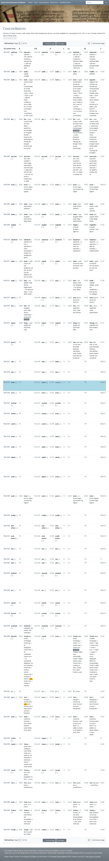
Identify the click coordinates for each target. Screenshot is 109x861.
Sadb (26, 72)
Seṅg (75, 323)
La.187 (70, 71)
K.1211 (52, 770)
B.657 (20, 770)
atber (30, 728)
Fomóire (27, 813)
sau (43, 342)
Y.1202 (102, 636)
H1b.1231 (37, 626)
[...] (12, 54)
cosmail (75, 227)
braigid (91, 144)
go (90, 148)
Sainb (29, 221)
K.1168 (52, 79)
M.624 (86, 79)
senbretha (27, 315)
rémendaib (77, 656)
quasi (29, 783)
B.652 (20, 697)
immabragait (77, 128)
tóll (30, 630)
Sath (74, 204)
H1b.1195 (37, 79)
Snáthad (27, 626)
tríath (75, 643)
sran (57, 413)
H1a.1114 (7, 306)
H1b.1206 (37, 306)
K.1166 (52, 52)
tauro (26, 807)
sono (74, 704)
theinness (27, 758)
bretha (78, 312)
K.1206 (52, 691)
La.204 (70, 306)
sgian (44, 477)
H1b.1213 (37, 403)
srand (13, 413)
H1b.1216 (37, 436)
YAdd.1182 (103, 457)
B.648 (20, 323)
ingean (96, 187)
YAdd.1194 (103, 613)
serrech (26, 168)
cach (29, 119)
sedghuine (93, 289)
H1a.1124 (7, 436)
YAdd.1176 (103, 393)
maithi (96, 353)
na (74, 102)
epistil (26, 128)
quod (75, 300)
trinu (79, 821)
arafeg (91, 229)
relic (90, 246)
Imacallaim (27, 819)
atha (96, 93)
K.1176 (52, 261)
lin (95, 306)
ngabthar (76, 308)
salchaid (92, 61)
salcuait (26, 61)
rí (79, 643)
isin (31, 57)
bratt (78, 691)
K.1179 (52, 306)
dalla (91, 107)
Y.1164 (102, 214)
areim (79, 661)
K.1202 (52, 603)
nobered (76, 137)
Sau (74, 342)
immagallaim (93, 817)
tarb (12, 802)
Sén (25, 306)
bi (90, 68)
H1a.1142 (7, 697)
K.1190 (52, 447)
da (79, 142)
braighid (92, 153)
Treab (13, 830)
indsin (30, 294)
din (31, 61)
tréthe (26, 683)
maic (27, 124)
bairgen (26, 700)
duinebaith (27, 251)
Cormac (29, 107)
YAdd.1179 (103, 424)
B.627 (20, 626)
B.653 (20, 716)
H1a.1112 (7, 280)
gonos (95, 292)
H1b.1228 (37, 590)
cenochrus (94, 785)
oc (24, 115)
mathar (26, 179)
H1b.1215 (37, 424)
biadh (91, 206)
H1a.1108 (7, 214)
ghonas (30, 289)
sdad (57, 436)
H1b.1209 (37, 361)
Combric (92, 59)
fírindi (75, 139)
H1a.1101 (7, 52)
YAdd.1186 (103, 525)
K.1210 (52, 744)
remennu (29, 665)
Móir (80, 217)
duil (90, 327)
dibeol (96, 100)
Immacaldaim (78, 817)
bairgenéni (76, 708)
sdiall (13, 457)
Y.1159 (102, 79)
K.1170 (52, 156)
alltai (25, 294)
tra (32, 663)
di (27, 270)
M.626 (86, 156)
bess (30, 277)
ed (75, 730)
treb (57, 830)
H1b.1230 (37, 613)
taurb (75, 804)
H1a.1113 (7, 297)
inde (25, 165)
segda (75, 325)
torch (91, 656)
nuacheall (92, 161)
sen (74, 168)
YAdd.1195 (103, 626)
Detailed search (65, 2)
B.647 (20, 214)
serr (25, 159)
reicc (25, 772)
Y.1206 (102, 802)
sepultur (27, 242)
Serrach (27, 156)
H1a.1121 (7, 403)
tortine (26, 711)
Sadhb (91, 72)
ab (78, 298)
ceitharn (92, 84)
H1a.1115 (7, 323)
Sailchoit (76, 61)
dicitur (29, 165)
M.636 (86, 280)
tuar (94, 819)
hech (76, 268)
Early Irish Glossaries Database (13, 2)
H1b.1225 (37, 559)
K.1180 (52, 323)
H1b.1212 (37, 393)
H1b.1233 (37, 691)
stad (12, 436)
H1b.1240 (37, 802)
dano (80, 636)
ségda (26, 325)
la (78, 728)
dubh (92, 98)
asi (90, 91)
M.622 (86, 71)
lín (29, 306)
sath (12, 204)
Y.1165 (102, 225)
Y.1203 (102, 744)
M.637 (86, 297)
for (25, 107)
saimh (44, 261)
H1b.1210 (37, 372)
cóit (25, 57)
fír (31, 137)
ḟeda (28, 327)
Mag (25, 221)
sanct (13, 298)
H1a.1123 (7, 424)
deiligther (92, 659)
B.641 (20, 79)
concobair (92, 115)
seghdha (92, 325)
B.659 (20, 802)
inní (25, 723)
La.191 (70, 156)
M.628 (86, 204)
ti (11, 691)
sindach (14, 573)
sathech (75, 208)
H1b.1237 (37, 744)
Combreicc (76, 59)
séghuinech (28, 287)
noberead (92, 137)
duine (77, 266)
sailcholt (45, 52)
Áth (27, 115)
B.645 (20, 184)
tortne (91, 706)
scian (13, 477)
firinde (91, 133)
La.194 (70, 214)
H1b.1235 (37, 716)
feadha (92, 93)
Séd (74, 281)
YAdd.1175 (103, 382)
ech (29, 174)
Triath (26, 636)
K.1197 (52, 549)
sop (12, 372)
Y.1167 (102, 261)
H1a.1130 (7, 525)
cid (29, 263)
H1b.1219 (37, 476)
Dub (26, 95)
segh (12, 281)
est (25, 244)
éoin (74, 310)
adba (75, 74)
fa (92, 148)
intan (25, 100)
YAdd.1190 (103, 563)
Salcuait (27, 52)
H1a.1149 (7, 810)
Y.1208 (102, 829)
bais (29, 746)
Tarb (25, 802)
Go (106, 2)
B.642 (20, 119)
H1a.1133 (7, 559)
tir (24, 652)
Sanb (13, 214)
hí (75, 89)
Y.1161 (102, 156)
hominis (26, 721)
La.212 (70, 783)
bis (96, 172)
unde (30, 121)
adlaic (75, 728)
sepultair (76, 242)
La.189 (70, 79)
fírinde (26, 135)
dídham (26, 275)
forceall (94, 130)
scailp (13, 515)
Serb (12, 80)
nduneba (76, 249)
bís (30, 179)
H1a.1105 (7, 156)
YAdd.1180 (103, 436)
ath (96, 107)
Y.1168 (102, 280)
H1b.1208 (37, 342)
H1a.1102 (7, 71)
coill (90, 63)
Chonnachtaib (78, 86)
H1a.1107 (7, 204)
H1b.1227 (37, 573)
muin (97, 124)
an (96, 84)
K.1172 (52, 204)
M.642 (86, 697)
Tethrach (27, 824)
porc (74, 785)
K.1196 (52, 536)
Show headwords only (10, 38)
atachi (30, 767)
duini (80, 728)
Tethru (75, 810)
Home (30, 2)
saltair (13, 603)
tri (76, 102)
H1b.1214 (37, 413)
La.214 (70, 810)
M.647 (86, 802)
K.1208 (52, 716)
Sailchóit (76, 52)
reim (80, 672)
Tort (25, 697)
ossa (30, 292)
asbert (96, 730)
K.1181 (52, 342)
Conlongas (27, 109)
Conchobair (28, 113)
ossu (74, 289)
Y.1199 (102, 691)
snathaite (27, 633)
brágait (29, 130)
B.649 (20, 306)
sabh (57, 362)
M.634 (86, 239)
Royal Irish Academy (59, 856)
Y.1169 (102, 297)
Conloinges (77, 109)
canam (26, 764)
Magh (96, 219)
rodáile (26, 102)
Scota (26, 187)
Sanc (74, 298)
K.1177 (52, 280)
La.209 (70, 716)
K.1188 (52, 424)
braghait (95, 128)
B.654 (20, 636)
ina (25, 665)
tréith (26, 670)
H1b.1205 (37, 297)
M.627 (86, 184)
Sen (74, 306)
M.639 (86, 342)
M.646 (86, 783)
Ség (25, 281)
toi (25, 779)
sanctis (91, 302)
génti (26, 257)
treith (91, 668)
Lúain (75, 93)
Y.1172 (102, 342)
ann (78, 68)
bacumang (76, 148)
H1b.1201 (37, 225)
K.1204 (52, 626)
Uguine (92, 217)
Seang (91, 323)
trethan (26, 677)
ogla (26, 170)
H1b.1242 (37, 829)
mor (29, 63)
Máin (25, 126)
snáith (26, 630)
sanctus (75, 302)
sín (25, 124)
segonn (58, 323)
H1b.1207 (37, 323)
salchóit (26, 54)
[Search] (94, 2)
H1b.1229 (37, 603)
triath (26, 643)
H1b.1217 (37, 447)
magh (26, 253)
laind (29, 723)
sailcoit (58, 52)
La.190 (70, 119)
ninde (29, 751)
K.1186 (52, 403)
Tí (73, 691)
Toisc (26, 717)
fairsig (26, 141)
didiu (81, 61)
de (78, 84)
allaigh (91, 285)
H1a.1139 (7, 626)
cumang (92, 150)
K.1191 (52, 457)
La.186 (70, 52)
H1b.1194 (37, 71)
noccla (78, 163)
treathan (92, 672)
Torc (25, 783)
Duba (76, 95)
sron (12, 393)
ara (97, 229)
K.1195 (52, 525)
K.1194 (52, 515)
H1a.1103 (7, 79)
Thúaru (79, 819)
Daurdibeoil (77, 98)
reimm (26, 672)
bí (29, 66)
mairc (75, 353)
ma (90, 128)
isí (24, 89)
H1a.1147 (7, 783)
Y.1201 (102, 716)
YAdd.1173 (103, 361)
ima (25, 130)
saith (43, 204)
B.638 (20, 52)
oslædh (92, 283)
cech (77, 159)
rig (74, 189)
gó (31, 146)
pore (25, 785)
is (27, 723)
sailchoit (14, 52)
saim (12, 261)
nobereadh (93, 146)
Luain (26, 93)
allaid (75, 283)
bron (96, 95)
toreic (13, 770)
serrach (14, 156)
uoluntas (27, 719)
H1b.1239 (37, 783)
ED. (31, 679)
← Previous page (49, 44)
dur (31, 95)
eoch (30, 270)
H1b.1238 (37, 770)
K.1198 (52, 559)
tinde (13, 744)
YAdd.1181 (103, 447)
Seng (26, 323)
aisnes (26, 775)
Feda (78, 327)
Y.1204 (102, 770)
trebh (44, 830)
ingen (31, 80)
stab (12, 447)
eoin (25, 310)
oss (29, 281)
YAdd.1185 (103, 515)
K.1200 (52, 573)
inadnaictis (76, 251)
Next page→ (61, 44)
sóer (81, 342)
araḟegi (75, 229)
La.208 (70, 697)
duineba (92, 249)
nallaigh (94, 294)
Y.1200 (102, 697)
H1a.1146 (7, 770)
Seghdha (92, 225)
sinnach (44, 573)
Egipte (26, 191)
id (31, 242)
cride (25, 767)
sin (12, 119)
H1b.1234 (37, 697)
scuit (43, 185)
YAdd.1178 (103, 413)
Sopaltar (92, 240)
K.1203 (52, 613)
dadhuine (27, 268)
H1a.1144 (7, 738)
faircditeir (76, 351)
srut (56, 424)
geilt (27, 181)
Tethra (13, 810)
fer (26, 289)
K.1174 (52, 225)
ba (29, 137)
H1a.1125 (7, 447)
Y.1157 (102, 52)
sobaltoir (14, 240)
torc (29, 681)
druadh (92, 86)
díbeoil (27, 98)
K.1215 (52, 829)
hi (31, 777)
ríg (30, 189)
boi (29, 128)
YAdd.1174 (103, 372)
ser (26, 174)
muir (30, 650)
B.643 (20, 280)
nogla (29, 163)
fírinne (80, 133)
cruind (26, 121)
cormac (92, 111)
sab (12, 362)
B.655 (20, 744)
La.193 (70, 204)
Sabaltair (27, 240)
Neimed (76, 349)
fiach (91, 270)
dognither (27, 777)
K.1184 (52, 382)
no (90, 268)
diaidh (94, 170)
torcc (30, 656)
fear (90, 292)
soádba (26, 76)
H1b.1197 (37, 156)
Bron (80, 93)
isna (79, 344)
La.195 (70, 225)
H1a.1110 (7, 239)
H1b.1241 (37, 810)
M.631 (86, 323)
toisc (13, 717)
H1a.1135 (7, 573)
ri (94, 665)
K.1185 (52, 393)
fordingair (27, 641)
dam (29, 730)
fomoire (95, 813)
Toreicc (26, 770)
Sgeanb (92, 80)
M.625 (86, 119)
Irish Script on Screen (92, 856)
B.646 (20, 204)
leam (31, 168)
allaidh (26, 283)
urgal (44, 738)
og (90, 165)
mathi (79, 353)
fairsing (75, 142)
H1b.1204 (37, 280)
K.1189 (52, 436)
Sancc (91, 298)
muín (80, 124)
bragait (26, 144)
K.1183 (52, 372)
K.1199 (52, 563)
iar (32, 174)
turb (25, 804)
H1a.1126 (7, 457)
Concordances (44, 2)
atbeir (79, 730)
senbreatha (93, 312)
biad (30, 204)
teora (26, 104)
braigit (75, 144)
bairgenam (93, 708)
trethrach (92, 824)
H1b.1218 (37, 457)
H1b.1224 (37, 549)
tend (25, 755)
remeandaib (93, 663)
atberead (27, 139)
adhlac (91, 728)
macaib (92, 356)
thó (28, 772)
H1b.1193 (37, 52)
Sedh (91, 281)
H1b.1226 (37, 563)
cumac (28, 148)
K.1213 (52, 802)
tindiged (27, 749)
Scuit (13, 185)
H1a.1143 (7, 716)
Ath (74, 104)
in (81, 82)
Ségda (75, 225)
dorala (91, 104)
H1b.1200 (37, 214)
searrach (92, 159)
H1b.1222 (37, 525)
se (90, 174)
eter (81, 263)
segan (13, 323)
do (25, 84)
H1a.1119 (7, 382)
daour (91, 100)
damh (94, 165)
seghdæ (58, 225)
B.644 (20, 156)
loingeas (92, 113)
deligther (27, 663)
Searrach (92, 156)
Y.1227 (102, 783)
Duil (25, 327)
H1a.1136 (7, 590)
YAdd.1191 (103, 573)
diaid (80, 172)
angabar (27, 308)
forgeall (28, 133)
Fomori (75, 813)
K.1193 (52, 184)
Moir (96, 217)
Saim (26, 261)
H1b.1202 (37, 239)
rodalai (79, 100)
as (80, 723)
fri (81, 104)
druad (30, 82)
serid (25, 176)
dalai (78, 102)
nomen (26, 702)
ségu (25, 292)
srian (13, 382)
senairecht (27, 317)
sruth (13, 424)
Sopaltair (76, 240)
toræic (57, 770)
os (90, 294)
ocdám (78, 168)
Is (73, 89)
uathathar (27, 654)
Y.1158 (102, 71)
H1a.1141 (7, 691)
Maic (77, 124)
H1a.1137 (7, 603)
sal (12, 559)
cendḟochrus (28, 787)
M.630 (86, 225)
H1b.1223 (37, 536)
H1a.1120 (7, 393)
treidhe (92, 638)
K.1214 (52, 810)
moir (90, 330)
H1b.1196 (37, 119)
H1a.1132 (7, 549)
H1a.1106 (7, 184)
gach (91, 163)
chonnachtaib (94, 89)
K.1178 (52, 297)
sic (12, 590)
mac (25, 111)
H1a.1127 (7, 476)
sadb (12, 72)
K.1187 (52, 413)
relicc (25, 249)
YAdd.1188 (103, 549)
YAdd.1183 (103, 476)
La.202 (70, 280)
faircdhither (93, 351)
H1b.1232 (37, 636)
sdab (43, 447)
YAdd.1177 (103, 403)
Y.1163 (102, 204)
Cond (74, 111)
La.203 (70, 297)
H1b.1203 (37, 261)
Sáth (25, 204)
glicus (91, 231)
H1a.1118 (7, 372)
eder (91, 821)
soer (91, 344)
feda (25, 91)
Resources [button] (53, 2)
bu (28, 277)
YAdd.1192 (103, 590)
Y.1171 (102, 323)
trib (31, 830)
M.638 (86, 306)
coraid (91, 263)
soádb (26, 74)
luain (91, 95)
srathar (14, 403)
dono (96, 636)
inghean (92, 82)
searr (95, 163)
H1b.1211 (37, 382)
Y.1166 (102, 239)
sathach (92, 211)
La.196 (70, 323)
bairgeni (27, 713)
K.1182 (52, 361)
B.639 (20, 71)
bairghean (93, 700)
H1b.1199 (37, 204)
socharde (76, 358)
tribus (28, 834)
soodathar (27, 661)
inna (74, 654)
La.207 (70, 691)
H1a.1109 (7, 225)
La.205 (70, 342)
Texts (36, 2)
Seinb (91, 221)
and (25, 68)
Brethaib (76, 347)
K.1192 (52, 476)
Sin (25, 119)
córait (26, 263)
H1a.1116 (7, 342)
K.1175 (52, 239)
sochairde (92, 358)
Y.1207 (102, 810)
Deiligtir (76, 652)
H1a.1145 (7, 744)
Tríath (75, 636)
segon (44, 323)
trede (26, 638)
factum (26, 706)
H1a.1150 (7, 829)
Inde (74, 165)
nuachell (76, 161)
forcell (75, 133)
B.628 (20, 261)
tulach (93, 652)
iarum (77, 723)
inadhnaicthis (94, 251)
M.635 (86, 261)
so (79, 72)
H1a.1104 (7, 119)
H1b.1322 (37, 738)
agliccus (75, 231)
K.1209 (52, 636)
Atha (29, 91)
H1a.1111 (7, 261)
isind (77, 815)
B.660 (20, 810)
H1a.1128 (7, 496)
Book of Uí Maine (30, 856)
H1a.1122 (7, 413)
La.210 (70, 636)
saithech (27, 208)
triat (57, 636)
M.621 (86, 52)
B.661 (20, 829)
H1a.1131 (7, 536)
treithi (91, 679)
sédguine (79, 285)
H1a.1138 (7, 613)
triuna (29, 821)
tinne (44, 744)
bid (79, 204)
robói (75, 68)
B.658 (20, 783)
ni (73, 723)
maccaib (76, 356)
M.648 (86, 810)
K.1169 (52, 119)
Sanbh (44, 214)
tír (24, 645)
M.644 (86, 636)
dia (30, 141)
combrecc (27, 59)
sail (74, 54)
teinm (26, 762)
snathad (14, 626)
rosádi (78, 89)
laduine (26, 726)
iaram (93, 723)
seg (43, 281)
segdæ (13, 225)
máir (25, 330)
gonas (79, 287)
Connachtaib (28, 86)
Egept (75, 191)
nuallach (27, 161)
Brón (31, 93)
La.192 (70, 184)
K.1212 (52, 783)
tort (12, 697)
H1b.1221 (37, 515)
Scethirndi (76, 82)
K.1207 (52, 697)
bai (80, 126)
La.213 (70, 802)
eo (80, 298)
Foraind (26, 189)
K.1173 (52, 214)
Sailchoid (92, 52)
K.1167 (52, 71)
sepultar (92, 242)
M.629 (86, 214)
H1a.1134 (7, 563)
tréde (75, 638)
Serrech (26, 172)
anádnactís (27, 255)
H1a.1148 (7, 802)
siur (12, 549)
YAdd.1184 (103, 184)
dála (29, 104)
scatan (13, 613)
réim (74, 668)
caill (28, 57)
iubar (26, 746)
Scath (26, 82)
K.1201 (52, 590)
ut (74, 344)
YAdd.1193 (103, 603)
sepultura (27, 246)
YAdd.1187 (103, 536)
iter (25, 266)
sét (32, 628)
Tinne (26, 744)
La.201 (70, 261)
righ (96, 189)
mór (78, 63)
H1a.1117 (7, 361)
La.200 (70, 239)
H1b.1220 (37, 184)
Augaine (27, 217)
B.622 (20, 239)
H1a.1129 (7, 515)
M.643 (86, 716)
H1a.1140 (7, 636)
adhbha (92, 74)
